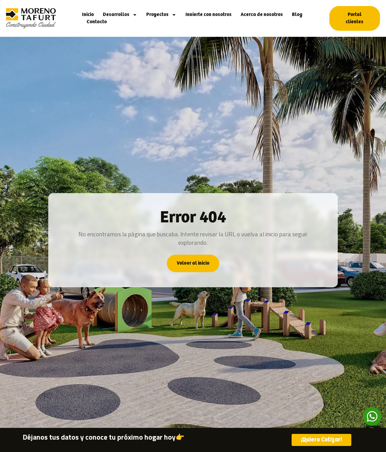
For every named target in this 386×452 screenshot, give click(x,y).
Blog (297, 14)
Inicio (88, 14)
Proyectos (161, 14)
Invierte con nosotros (208, 14)
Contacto (97, 21)
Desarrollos (120, 14)
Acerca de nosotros (262, 14)
